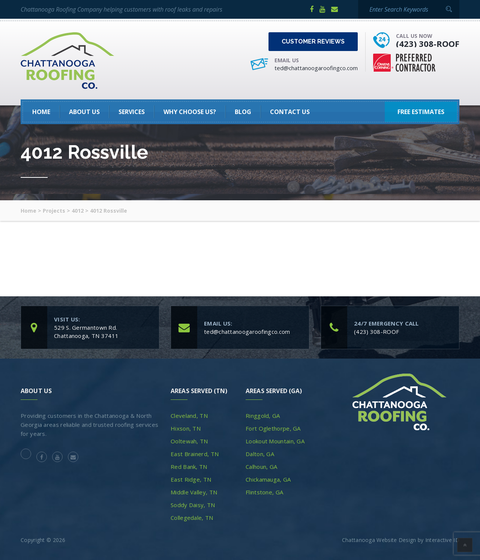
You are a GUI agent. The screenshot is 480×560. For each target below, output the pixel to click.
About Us (84, 112)
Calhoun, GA (261, 466)
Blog (243, 112)
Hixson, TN (186, 428)
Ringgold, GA (263, 415)
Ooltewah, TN (189, 441)
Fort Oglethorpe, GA (273, 428)
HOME (41, 112)
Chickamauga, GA (268, 479)
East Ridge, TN (191, 479)
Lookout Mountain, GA (275, 441)
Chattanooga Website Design (379, 539)
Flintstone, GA (264, 492)
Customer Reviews (313, 41)
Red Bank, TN (189, 466)
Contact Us (290, 112)
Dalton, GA (260, 454)
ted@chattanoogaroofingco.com (316, 68)
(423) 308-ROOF (427, 43)
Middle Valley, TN (194, 492)
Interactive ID (442, 539)
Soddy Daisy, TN (193, 505)
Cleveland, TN (189, 415)
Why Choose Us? (190, 112)
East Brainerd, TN (195, 454)
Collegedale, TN (192, 517)
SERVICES (131, 112)
